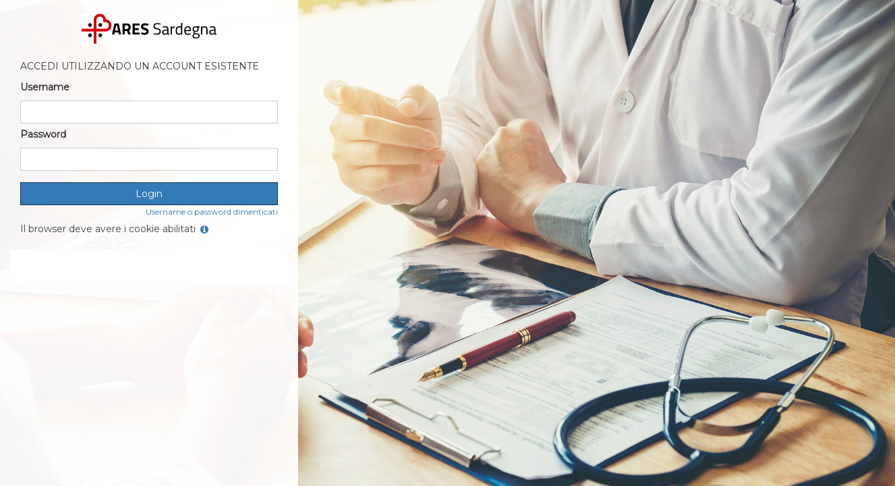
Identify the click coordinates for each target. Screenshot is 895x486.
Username (44, 87)
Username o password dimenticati (212, 212)
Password (43, 134)
